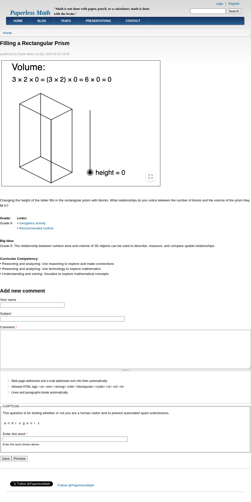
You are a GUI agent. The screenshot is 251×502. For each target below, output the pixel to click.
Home (18, 21)
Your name (8, 300)
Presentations (98, 21)
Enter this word (15, 441)
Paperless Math (30, 12)
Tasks (66, 21)
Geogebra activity (32, 223)
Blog (41, 21)
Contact (133, 21)
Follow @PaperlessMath (75, 493)
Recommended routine (36, 228)
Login (219, 4)
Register (234, 4)
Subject (5, 313)
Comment (8, 327)
